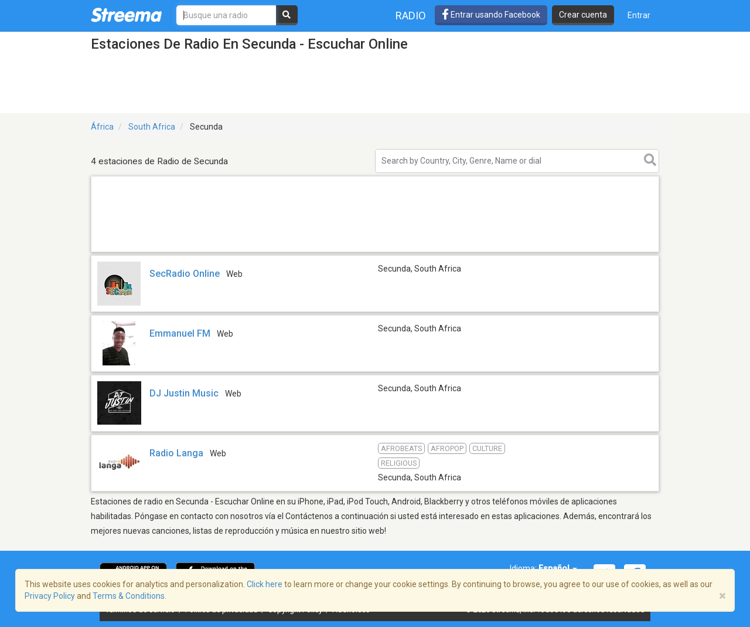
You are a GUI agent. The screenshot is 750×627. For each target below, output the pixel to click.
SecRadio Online (184, 273)
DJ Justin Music (184, 393)
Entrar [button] (639, 15)
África (102, 126)
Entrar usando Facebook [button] (491, 14)
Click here (264, 584)
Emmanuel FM (179, 333)
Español (557, 568)
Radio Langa (176, 453)
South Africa (151, 126)
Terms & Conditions (129, 596)
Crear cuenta (583, 14)
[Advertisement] (375, 251)
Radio (411, 15)
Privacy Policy (50, 596)
